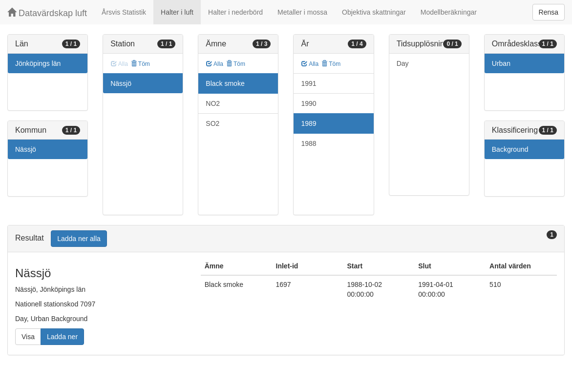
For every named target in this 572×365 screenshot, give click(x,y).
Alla (214, 64)
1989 (308, 123)
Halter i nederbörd (235, 12)
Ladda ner (62, 337)
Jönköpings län (38, 63)
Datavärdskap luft (47, 13)
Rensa (548, 12)
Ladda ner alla (79, 239)
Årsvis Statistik (124, 12)
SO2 (212, 123)
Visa (28, 337)
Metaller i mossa (302, 12)
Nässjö (25, 149)
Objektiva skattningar (374, 12)
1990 (308, 103)
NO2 (213, 103)
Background (510, 149)
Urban (501, 63)
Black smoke (225, 83)
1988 (308, 143)
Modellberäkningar (449, 12)
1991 (308, 83)
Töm (140, 64)
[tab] (286, 238)
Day (403, 63)
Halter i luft (177, 12)
